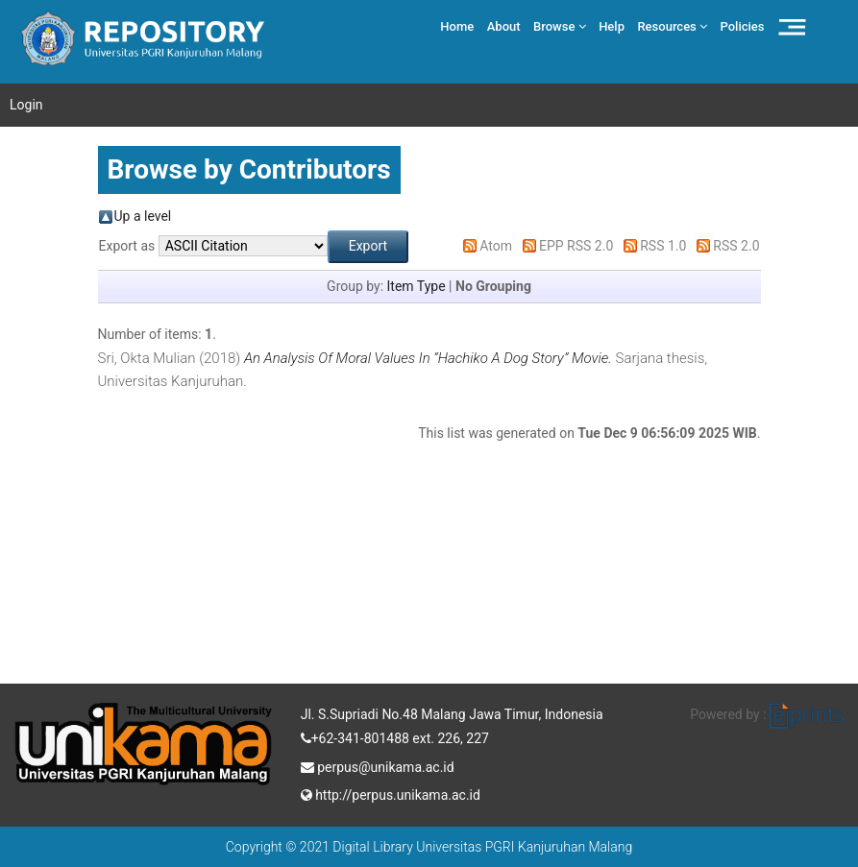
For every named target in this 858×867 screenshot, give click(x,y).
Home (457, 26)
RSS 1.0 (663, 245)
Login (26, 104)
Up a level (143, 216)
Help (612, 26)
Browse (559, 26)
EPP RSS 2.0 (576, 245)
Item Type (416, 286)
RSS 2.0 (736, 245)
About (504, 26)
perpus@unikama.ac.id (377, 765)
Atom (495, 245)
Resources (672, 26)
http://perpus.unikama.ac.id (390, 793)
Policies (743, 26)
